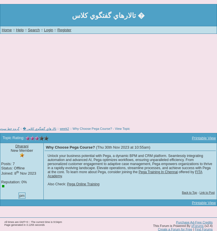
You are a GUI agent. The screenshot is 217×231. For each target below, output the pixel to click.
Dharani (22, 146)
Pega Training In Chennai (158, 172)
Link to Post (207, 192)
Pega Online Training (83, 184)
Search (34, 30)
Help (20, 30)
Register (64, 30)
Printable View (204, 138)
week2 (64, 128)
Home (7, 30)
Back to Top (189, 192)
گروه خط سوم (9, 128)
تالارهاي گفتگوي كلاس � (39, 128)
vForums (197, 226)
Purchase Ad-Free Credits (194, 222)
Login (48, 30)
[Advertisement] (108, 82)
